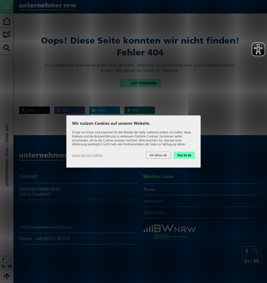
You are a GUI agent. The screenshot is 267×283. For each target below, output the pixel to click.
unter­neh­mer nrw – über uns (6, 155)
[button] (34, 110)
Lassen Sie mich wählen (87, 155)
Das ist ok (184, 155)
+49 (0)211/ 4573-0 (52, 238)
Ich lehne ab (158, 155)
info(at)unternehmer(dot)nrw (45, 227)
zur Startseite (144, 82)
